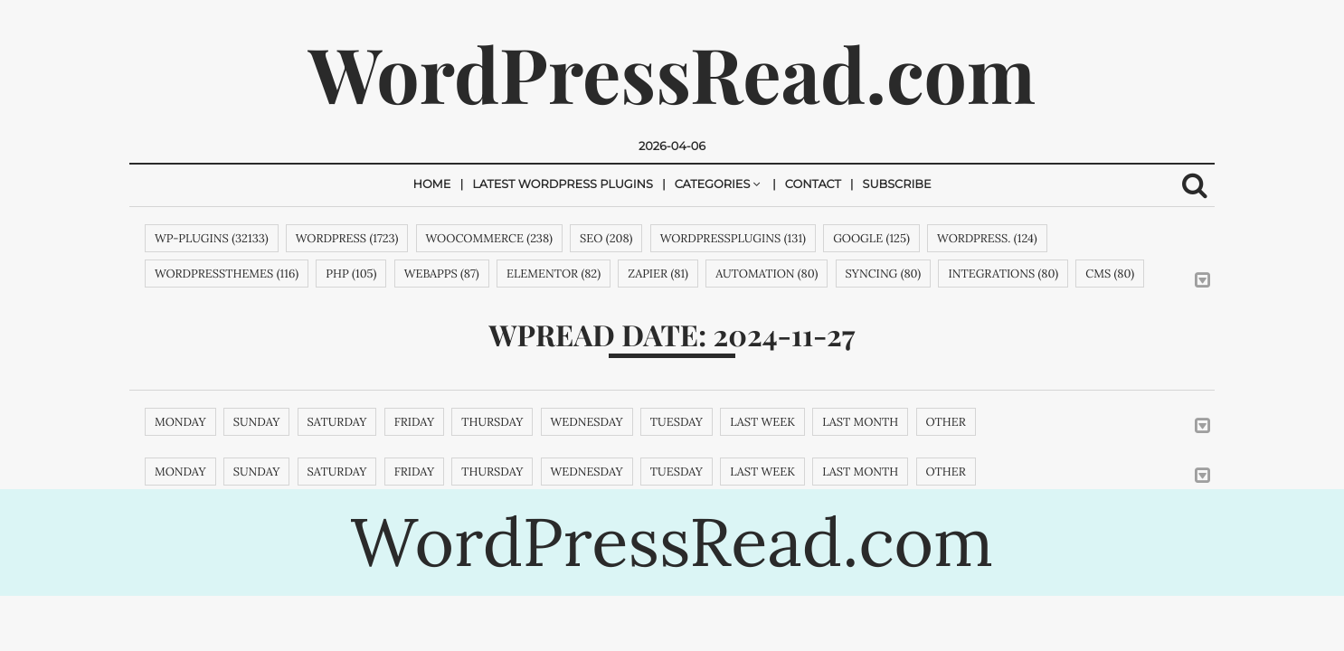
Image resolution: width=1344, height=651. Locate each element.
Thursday (492, 421)
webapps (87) (441, 273)
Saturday (337, 421)
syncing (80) (884, 273)
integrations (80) (1003, 273)
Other (946, 421)
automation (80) (766, 273)
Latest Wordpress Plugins (562, 185)
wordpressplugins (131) (733, 238)
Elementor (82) (553, 273)
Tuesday (676, 421)
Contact (813, 185)
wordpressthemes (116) (226, 273)
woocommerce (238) (489, 238)
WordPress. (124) (987, 238)
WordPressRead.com (672, 73)
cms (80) (1109, 273)
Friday (414, 421)
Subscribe (897, 185)
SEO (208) (606, 238)
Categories (713, 185)
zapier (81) (658, 273)
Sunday (256, 421)
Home (431, 185)
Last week (762, 421)
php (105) (351, 273)
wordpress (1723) (347, 238)
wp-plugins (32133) (212, 238)
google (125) (871, 238)
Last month (860, 421)
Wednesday (587, 421)
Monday (180, 421)
